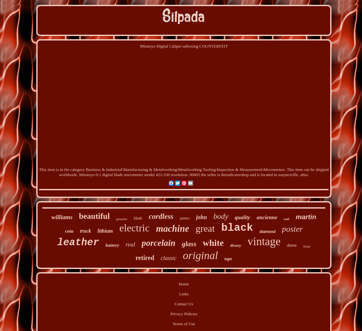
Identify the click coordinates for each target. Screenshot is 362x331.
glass (189, 244)
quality (242, 217)
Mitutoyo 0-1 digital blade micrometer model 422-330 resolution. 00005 (139, 174)
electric (134, 228)
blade (138, 218)
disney (235, 245)
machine (172, 228)
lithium (105, 231)
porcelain (158, 243)
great (205, 228)
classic (168, 258)
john (201, 217)
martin (306, 216)
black (237, 228)
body (220, 216)
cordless (161, 216)
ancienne (267, 217)
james (185, 218)
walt (286, 219)
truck (85, 231)
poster (292, 229)
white (213, 243)
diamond (268, 231)
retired (145, 257)
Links (184, 293)
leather (78, 242)
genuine (122, 219)
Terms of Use (184, 323)
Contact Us (183, 303)
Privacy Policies (183, 313)
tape (228, 258)
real (130, 244)
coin (69, 231)
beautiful (94, 216)
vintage (264, 241)
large (307, 246)
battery (112, 245)
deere (292, 245)
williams (61, 217)
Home (184, 284)
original (200, 255)
